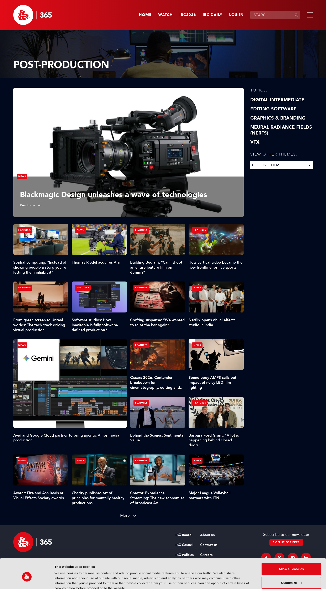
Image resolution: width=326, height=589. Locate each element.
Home (145, 15)
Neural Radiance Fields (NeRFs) (281, 130)
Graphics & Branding (277, 118)
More (125, 515)
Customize (291, 564)
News (22, 176)
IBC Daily (212, 15)
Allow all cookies (291, 550)
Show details (64, 581)
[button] (309, 14)
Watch (165, 15)
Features (24, 230)
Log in (236, 15)
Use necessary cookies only (291, 577)
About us (207, 535)
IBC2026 (187, 15)
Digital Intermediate (277, 100)
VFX (254, 142)
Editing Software (273, 109)
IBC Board (183, 535)
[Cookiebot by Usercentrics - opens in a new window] (27, 581)
